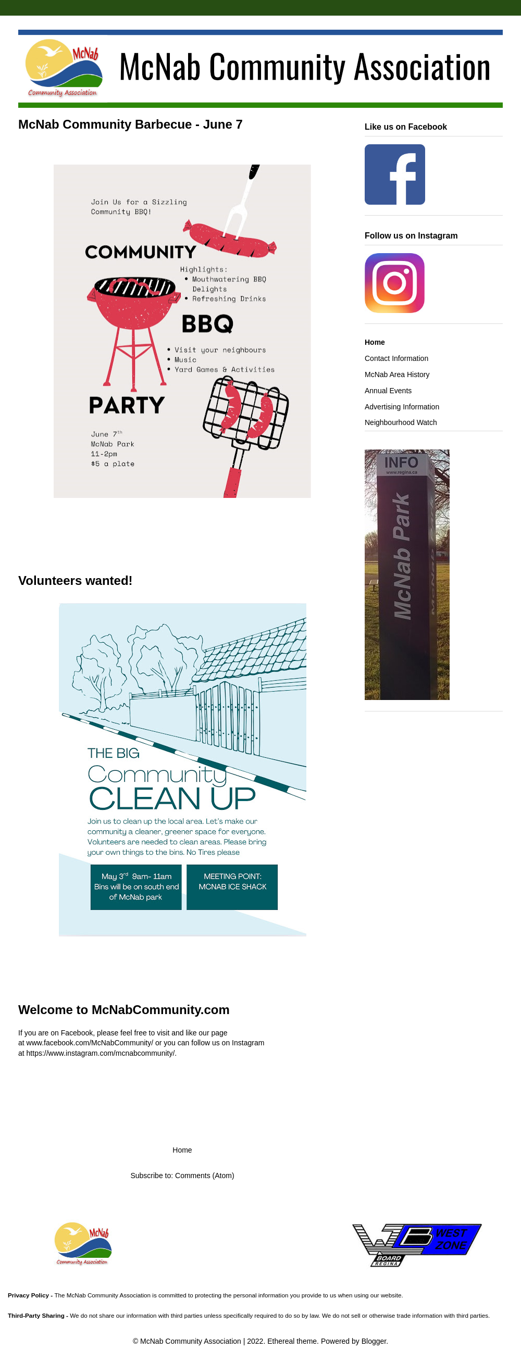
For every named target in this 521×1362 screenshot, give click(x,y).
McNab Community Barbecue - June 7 (130, 124)
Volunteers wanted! (75, 580)
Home (182, 1150)
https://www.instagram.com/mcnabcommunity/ (101, 1053)
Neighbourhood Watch (401, 422)
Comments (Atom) (204, 1175)
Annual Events (388, 390)
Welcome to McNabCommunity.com (124, 1010)
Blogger (374, 1341)
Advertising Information (402, 407)
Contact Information (396, 358)
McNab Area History (397, 374)
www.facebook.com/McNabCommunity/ (90, 1043)
